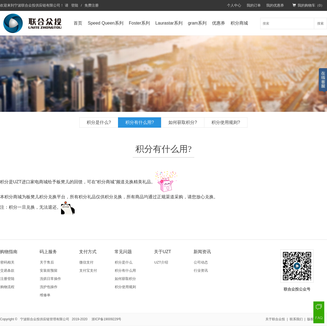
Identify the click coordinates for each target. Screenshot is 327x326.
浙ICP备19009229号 (106, 319)
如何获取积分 (125, 279)
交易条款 (7, 270)
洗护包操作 (48, 287)
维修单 (45, 295)
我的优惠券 (275, 5)
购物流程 (7, 287)
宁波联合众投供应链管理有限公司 (44, 319)
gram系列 (197, 23)
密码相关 (7, 262)
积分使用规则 (125, 287)
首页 (78, 23)
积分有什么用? (139, 122)
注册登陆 (7, 279)
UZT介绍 (161, 262)
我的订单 (254, 5)
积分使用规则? (225, 122)
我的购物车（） (308, 5)
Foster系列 (139, 23)
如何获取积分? (182, 122)
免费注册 (91, 5)
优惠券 (218, 23)
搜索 (320, 23)
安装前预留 (48, 270)
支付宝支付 (88, 270)
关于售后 (47, 262)
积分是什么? (99, 122)
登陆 (74, 5)
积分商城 (239, 23)
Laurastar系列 (169, 23)
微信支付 (86, 262)
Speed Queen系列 (105, 23)
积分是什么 (123, 262)
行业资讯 (201, 270)
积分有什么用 (125, 270)
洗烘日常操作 (50, 279)
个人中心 (234, 5)
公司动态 (201, 262)
